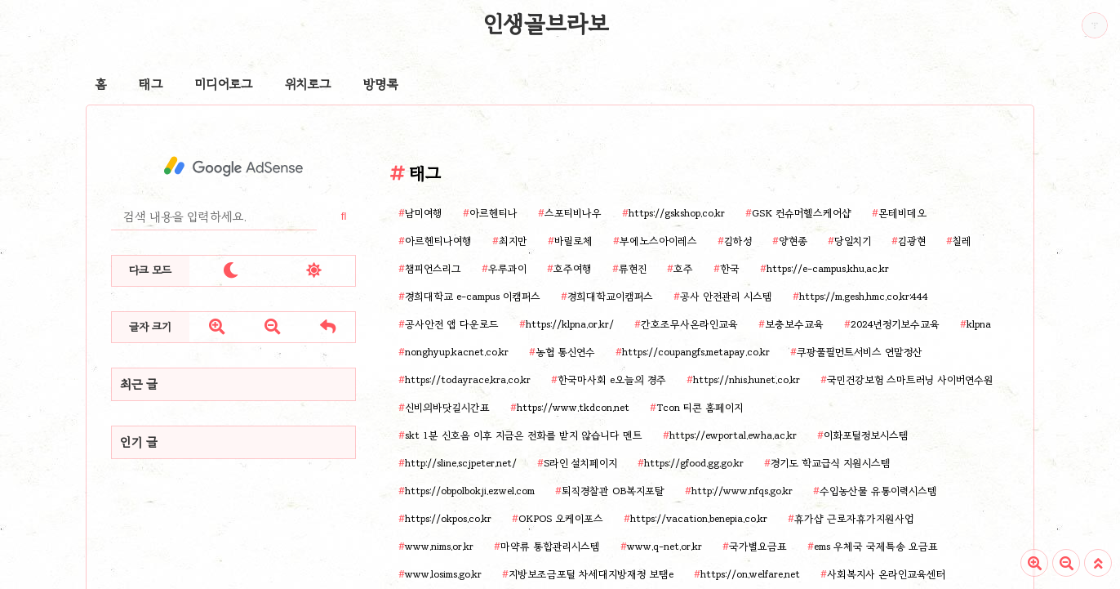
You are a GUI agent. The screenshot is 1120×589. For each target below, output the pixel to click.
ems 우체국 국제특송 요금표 (876, 546)
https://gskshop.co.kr (677, 213)
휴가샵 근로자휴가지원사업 (853, 518)
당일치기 (852, 240)
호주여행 (572, 268)
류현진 (633, 268)
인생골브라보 (546, 24)
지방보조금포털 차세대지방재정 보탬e (591, 574)
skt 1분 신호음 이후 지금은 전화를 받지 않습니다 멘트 (523, 435)
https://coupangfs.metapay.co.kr (696, 352)
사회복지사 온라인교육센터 (886, 574)
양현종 (793, 240)
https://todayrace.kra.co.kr (468, 379)
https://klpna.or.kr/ (570, 324)
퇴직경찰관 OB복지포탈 (613, 490)
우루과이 (507, 268)
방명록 (380, 84)
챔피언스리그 (433, 268)
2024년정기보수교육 (895, 324)
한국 (730, 268)
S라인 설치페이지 (580, 463)
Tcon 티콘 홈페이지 (699, 407)
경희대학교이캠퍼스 (610, 296)
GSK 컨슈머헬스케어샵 (801, 213)
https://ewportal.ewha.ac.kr (733, 435)
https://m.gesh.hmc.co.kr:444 (863, 296)
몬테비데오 (902, 213)
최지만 (513, 240)
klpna (979, 324)
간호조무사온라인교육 (689, 324)
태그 (150, 84)
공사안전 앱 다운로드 (452, 324)
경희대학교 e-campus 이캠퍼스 (472, 296)
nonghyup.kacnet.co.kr (457, 352)
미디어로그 (223, 84)
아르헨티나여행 (438, 240)
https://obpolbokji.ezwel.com (470, 490)
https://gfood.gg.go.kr (694, 463)
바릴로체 (573, 240)
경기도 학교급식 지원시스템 (831, 463)
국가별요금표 (758, 546)
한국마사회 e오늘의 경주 (612, 379)
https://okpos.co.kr (448, 518)
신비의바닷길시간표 (447, 407)
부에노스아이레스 (658, 240)
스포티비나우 (573, 213)
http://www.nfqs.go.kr (742, 490)
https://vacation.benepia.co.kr (698, 518)
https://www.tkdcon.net (573, 407)
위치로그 (308, 84)
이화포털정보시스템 (866, 435)
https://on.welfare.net (750, 574)
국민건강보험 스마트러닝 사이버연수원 (910, 379)
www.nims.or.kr (439, 546)
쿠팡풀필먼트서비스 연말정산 (859, 352)
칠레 (962, 240)
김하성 (738, 240)
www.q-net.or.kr (664, 546)
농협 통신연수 (565, 352)
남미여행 (423, 213)
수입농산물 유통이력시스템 (878, 490)
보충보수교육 (794, 324)
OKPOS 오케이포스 (560, 518)
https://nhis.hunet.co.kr (746, 379)
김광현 (912, 240)
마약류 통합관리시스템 (550, 546)
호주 (683, 268)
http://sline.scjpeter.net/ (461, 463)
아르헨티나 (493, 213)
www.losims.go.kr (443, 574)
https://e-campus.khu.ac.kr (828, 268)
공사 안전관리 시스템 (726, 296)
